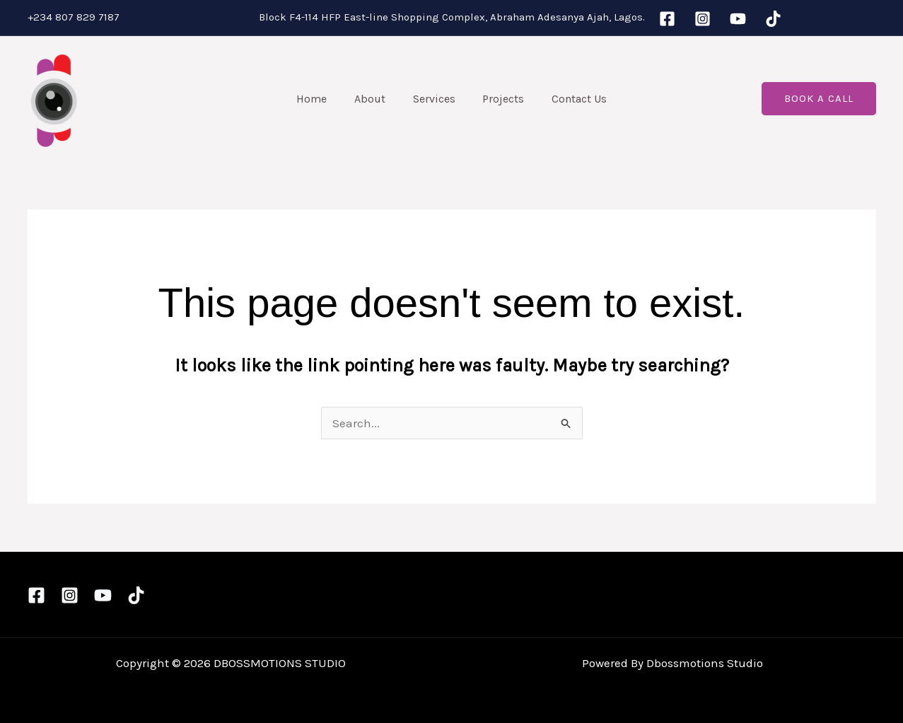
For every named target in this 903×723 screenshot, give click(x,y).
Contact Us (570, 98)
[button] (819, 98)
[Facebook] (667, 19)
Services (434, 98)
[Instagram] (702, 19)
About (374, 98)
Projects (499, 98)
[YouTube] (738, 19)
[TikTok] (773, 19)
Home (321, 98)
